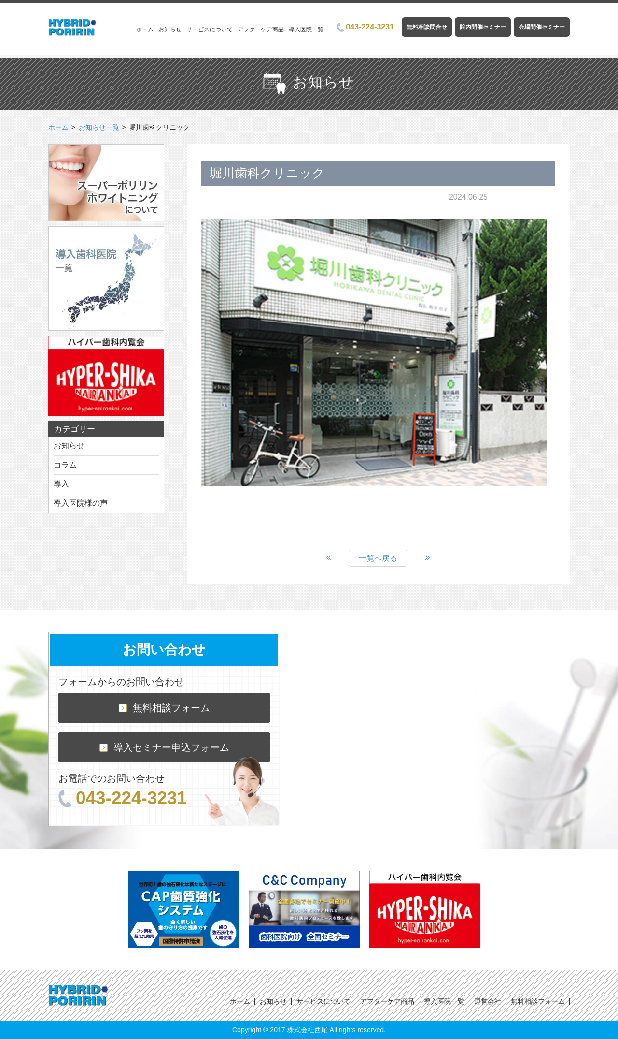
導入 (61, 484)
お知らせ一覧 (99, 127)
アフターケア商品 (261, 29)
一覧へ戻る (378, 558)
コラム (65, 465)
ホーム (145, 29)
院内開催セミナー (483, 27)
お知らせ (170, 29)
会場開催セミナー (542, 27)
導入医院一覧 (306, 29)
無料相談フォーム (164, 707)
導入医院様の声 (81, 503)
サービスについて (209, 29)
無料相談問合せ (427, 27)
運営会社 (487, 1001)
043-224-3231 (365, 27)
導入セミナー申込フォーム (164, 747)
